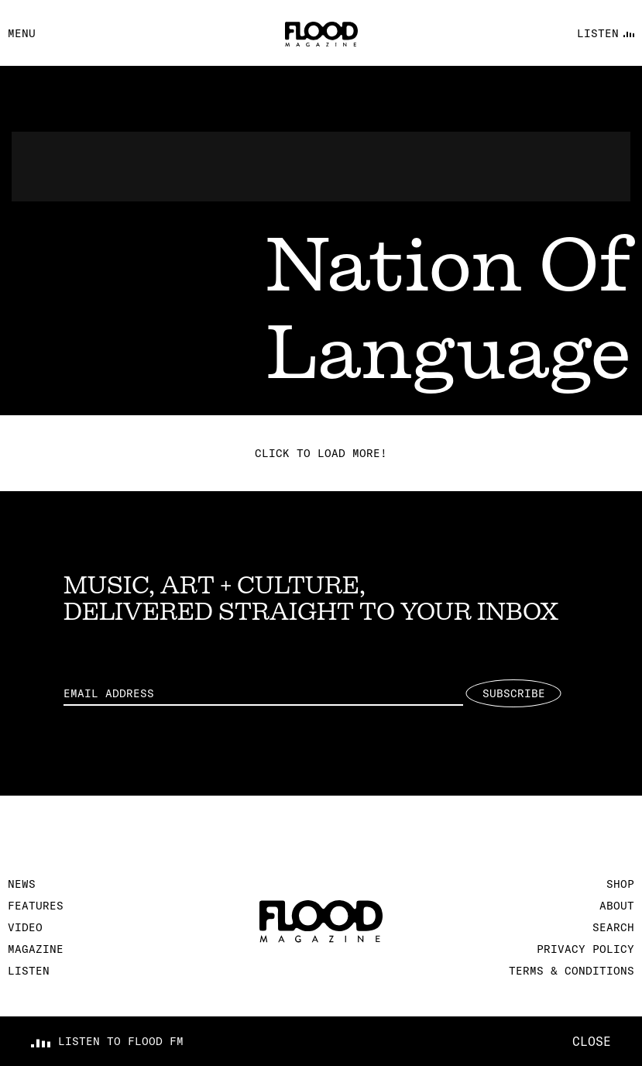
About (616, 906)
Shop (620, 884)
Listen (29, 971)
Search (613, 927)
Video (25, 927)
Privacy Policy (585, 949)
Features (36, 906)
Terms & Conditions (571, 971)
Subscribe (513, 693)
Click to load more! (321, 453)
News (22, 884)
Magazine (36, 949)
